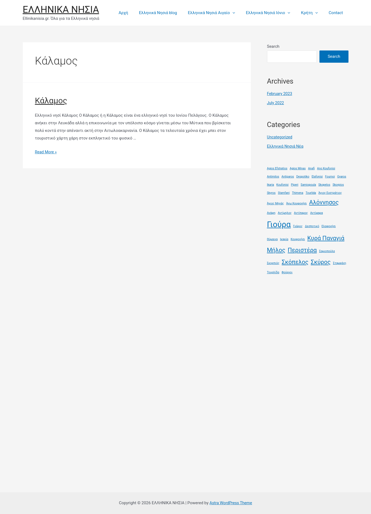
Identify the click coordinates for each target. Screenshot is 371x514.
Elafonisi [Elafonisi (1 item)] (317, 176)
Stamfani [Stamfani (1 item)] (284, 192)
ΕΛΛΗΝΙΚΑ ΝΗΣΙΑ (61, 9)
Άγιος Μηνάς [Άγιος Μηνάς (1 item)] (275, 203)
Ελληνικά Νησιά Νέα (286, 146)
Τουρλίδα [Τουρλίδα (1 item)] (273, 272)
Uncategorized (280, 137)
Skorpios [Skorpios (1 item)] (338, 184)
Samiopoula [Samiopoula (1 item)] (308, 184)
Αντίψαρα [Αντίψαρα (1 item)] (316, 212)
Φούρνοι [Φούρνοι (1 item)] (286, 272)
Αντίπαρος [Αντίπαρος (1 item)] (301, 212)
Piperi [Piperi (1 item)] (294, 184)
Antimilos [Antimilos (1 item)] (273, 176)
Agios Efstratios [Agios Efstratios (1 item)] (277, 168)
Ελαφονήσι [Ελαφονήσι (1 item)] (329, 225)
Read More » (46, 152)
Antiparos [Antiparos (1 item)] (287, 176)
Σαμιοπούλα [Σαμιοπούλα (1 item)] (327, 251)
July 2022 (276, 102)
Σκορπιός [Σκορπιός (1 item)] (273, 262)
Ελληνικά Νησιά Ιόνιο (275, 13)
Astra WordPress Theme (231, 502)
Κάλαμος (51, 100)
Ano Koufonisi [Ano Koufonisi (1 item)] (326, 168)
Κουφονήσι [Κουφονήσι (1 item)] (298, 239)
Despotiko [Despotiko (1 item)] (302, 176)
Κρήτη (313, 13)
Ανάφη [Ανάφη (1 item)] (271, 212)
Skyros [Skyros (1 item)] (271, 192)
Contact (337, 12)
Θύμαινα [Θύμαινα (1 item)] (272, 239)
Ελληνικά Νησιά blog (170, 12)
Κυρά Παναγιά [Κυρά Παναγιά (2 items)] (325, 237)
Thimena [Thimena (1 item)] (297, 192)
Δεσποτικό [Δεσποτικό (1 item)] (312, 225)
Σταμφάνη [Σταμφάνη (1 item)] (339, 262)
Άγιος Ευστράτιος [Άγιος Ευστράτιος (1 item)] (330, 192)
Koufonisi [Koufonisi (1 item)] (282, 184)
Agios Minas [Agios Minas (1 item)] (298, 168)
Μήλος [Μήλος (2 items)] (276, 249)
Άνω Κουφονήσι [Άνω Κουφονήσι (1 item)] (296, 203)
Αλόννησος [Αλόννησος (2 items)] (324, 201)
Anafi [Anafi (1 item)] (311, 168)
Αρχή (138, 12)
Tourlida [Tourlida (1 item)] (311, 192)
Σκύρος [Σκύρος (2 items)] (321, 261)
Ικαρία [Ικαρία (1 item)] (284, 239)
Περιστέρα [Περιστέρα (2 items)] (302, 249)
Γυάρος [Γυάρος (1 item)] (298, 225)
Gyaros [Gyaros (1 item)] (341, 176)
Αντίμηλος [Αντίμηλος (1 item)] (285, 212)
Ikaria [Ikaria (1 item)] (270, 184)
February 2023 (280, 93)
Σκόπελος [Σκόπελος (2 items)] (295, 261)
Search (273, 46)
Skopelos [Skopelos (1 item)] (324, 184)
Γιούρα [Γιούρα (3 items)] (279, 224)
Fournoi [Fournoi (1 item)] (330, 176)
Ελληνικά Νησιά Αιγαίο (221, 13)
